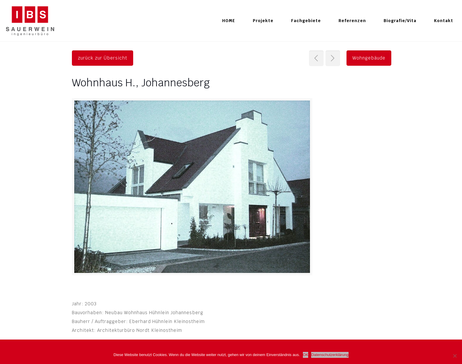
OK (305, 355)
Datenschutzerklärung (329, 355)
